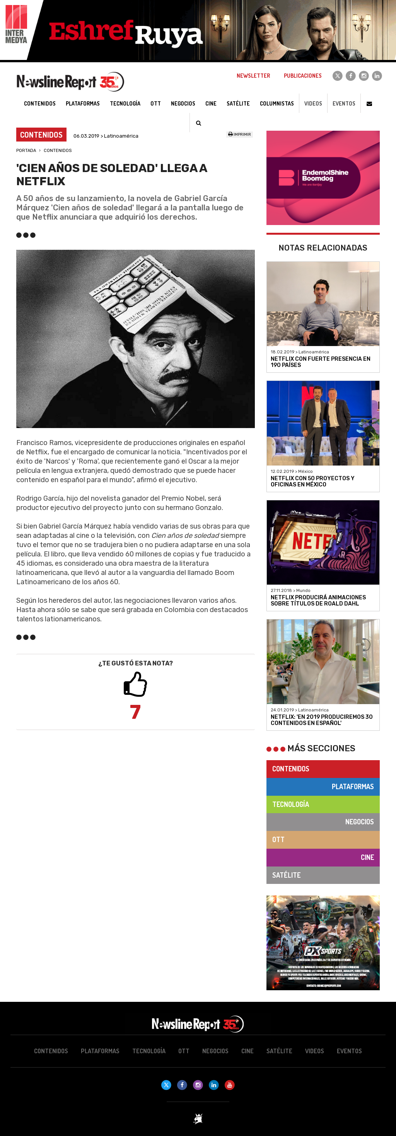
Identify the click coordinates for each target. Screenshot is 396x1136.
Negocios (359, 821)
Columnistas (277, 103)
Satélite (286, 875)
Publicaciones (303, 75)
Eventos (344, 103)
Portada (26, 150)
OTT (278, 839)
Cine (367, 857)
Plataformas (353, 786)
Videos (313, 103)
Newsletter (253, 75)
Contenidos (58, 150)
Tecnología (290, 804)
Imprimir (239, 134)
